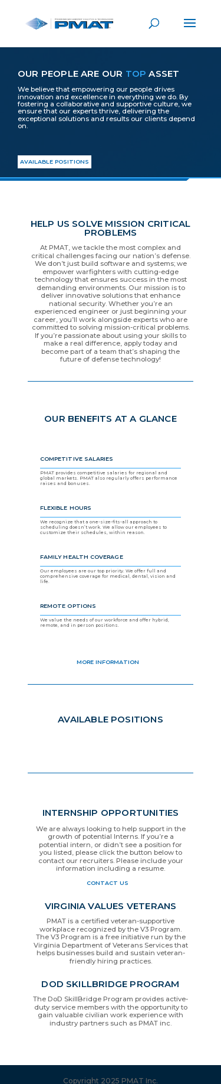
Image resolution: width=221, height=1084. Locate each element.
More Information (108, 662)
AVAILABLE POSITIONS (54, 161)
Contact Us (107, 883)
